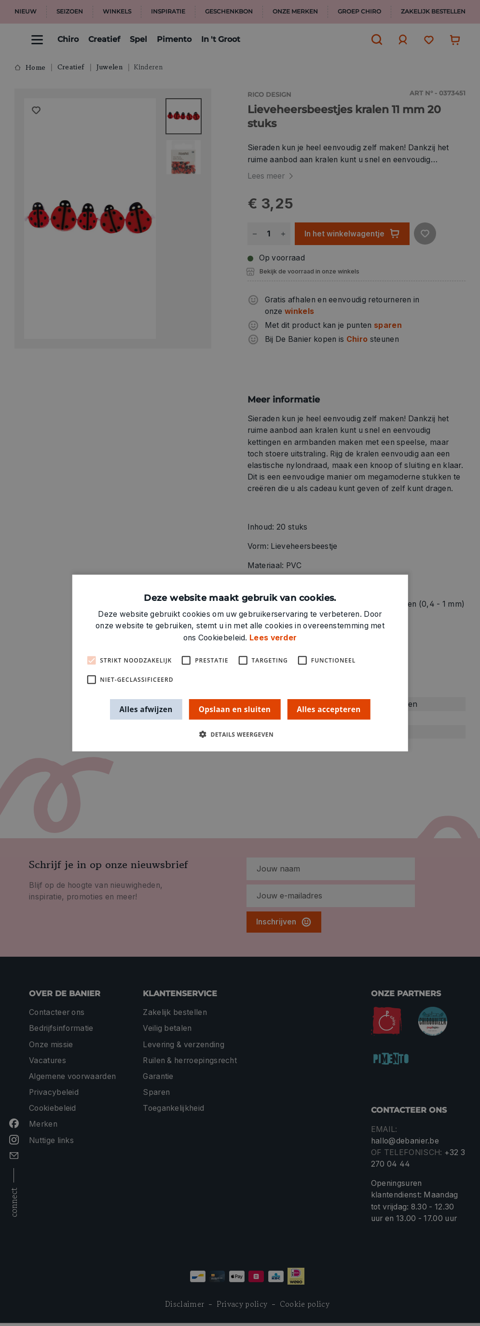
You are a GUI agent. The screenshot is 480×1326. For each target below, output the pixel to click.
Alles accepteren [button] (328, 709)
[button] (240, 734)
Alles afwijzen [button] (145, 709)
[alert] (240, 663)
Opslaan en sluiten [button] (235, 709)
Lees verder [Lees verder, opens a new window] (273, 637)
